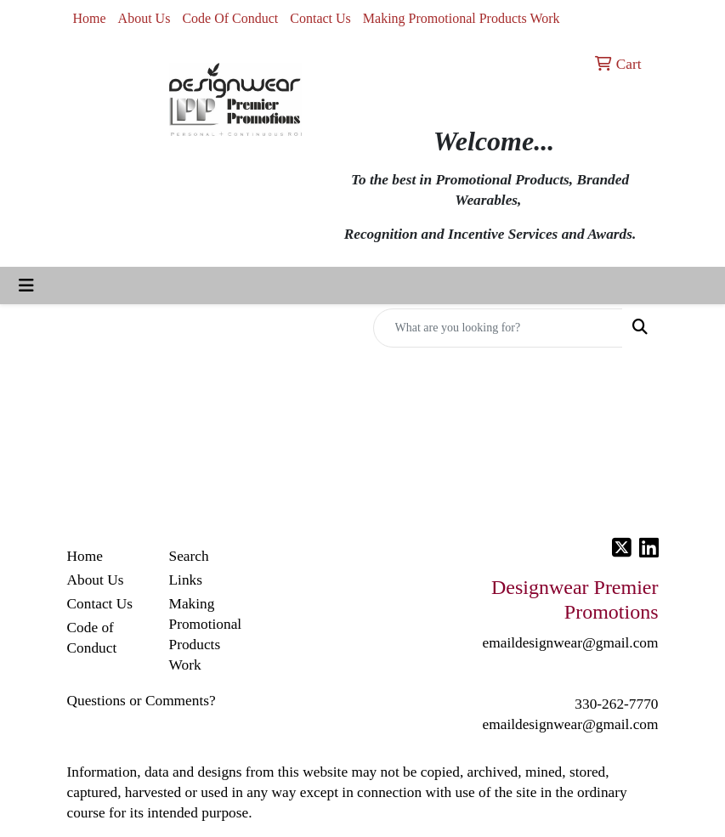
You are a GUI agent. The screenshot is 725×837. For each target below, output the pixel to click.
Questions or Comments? (141, 701)
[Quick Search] (498, 328)
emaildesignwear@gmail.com (571, 724)
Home (89, 18)
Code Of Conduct (230, 18)
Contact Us (320, 18)
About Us (144, 18)
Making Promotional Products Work (461, 18)
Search (189, 556)
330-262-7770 (616, 704)
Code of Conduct (92, 637)
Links (185, 580)
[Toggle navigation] (26, 285)
